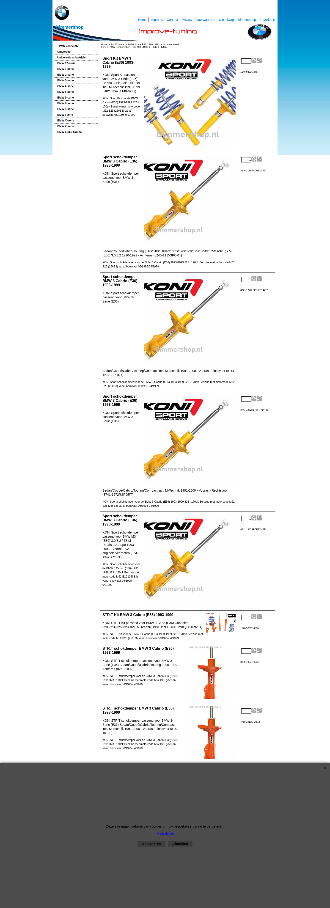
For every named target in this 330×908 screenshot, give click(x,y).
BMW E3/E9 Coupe (69, 132)
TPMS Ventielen (67, 46)
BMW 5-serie (65, 92)
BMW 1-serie (65, 69)
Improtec (157, 20)
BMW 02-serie (66, 63)
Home (142, 20)
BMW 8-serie (65, 109)
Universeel (64, 51)
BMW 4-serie (65, 86)
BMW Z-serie (65, 126)
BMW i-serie (65, 114)
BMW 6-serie (65, 97)
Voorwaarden (205, 20)
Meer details (165, 833)
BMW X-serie (65, 120)
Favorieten (267, 20)
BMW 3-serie (65, 80)
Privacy (187, 20)
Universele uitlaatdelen (72, 57)
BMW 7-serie (65, 103)
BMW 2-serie (65, 74)
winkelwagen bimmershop (237, 20)
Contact (172, 20)
